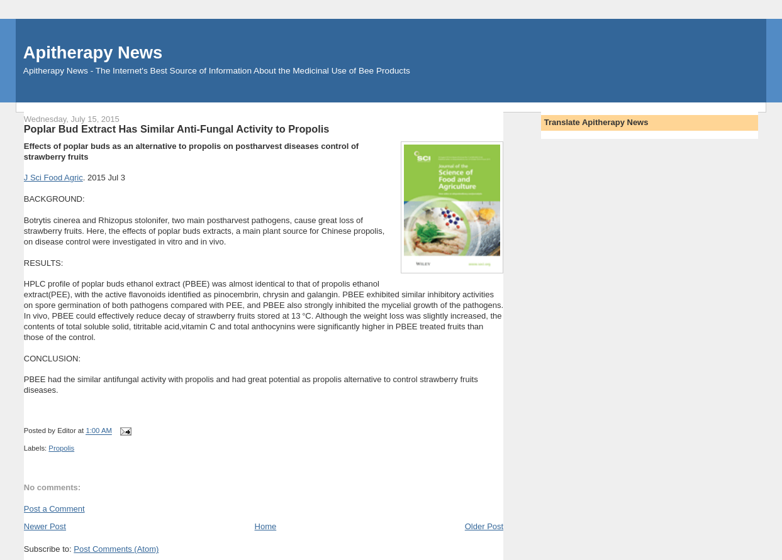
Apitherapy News (92, 52)
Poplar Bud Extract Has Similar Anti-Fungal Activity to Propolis (176, 129)
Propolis (61, 448)
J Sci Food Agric (53, 177)
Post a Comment (54, 508)
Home (266, 526)
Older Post (484, 526)
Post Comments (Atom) (116, 549)
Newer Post (45, 526)
